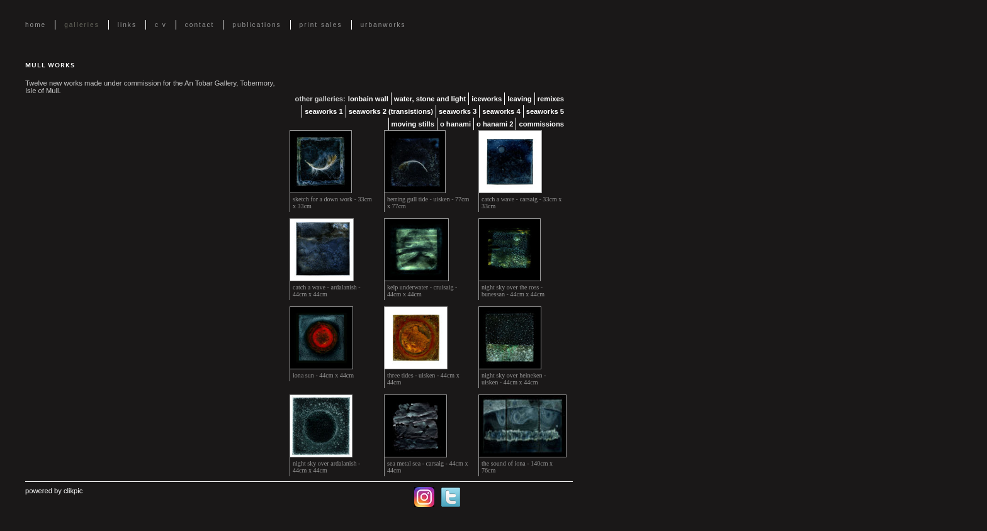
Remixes (551, 99)
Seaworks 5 (545, 111)
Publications (256, 24)
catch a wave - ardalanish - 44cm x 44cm (327, 291)
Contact (200, 24)
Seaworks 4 (501, 111)
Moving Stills (413, 124)
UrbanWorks (383, 24)
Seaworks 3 (458, 111)
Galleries (81, 24)
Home (35, 24)
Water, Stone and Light (430, 99)
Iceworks (486, 99)
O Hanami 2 (495, 124)
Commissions (541, 124)
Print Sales (321, 24)
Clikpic (73, 491)
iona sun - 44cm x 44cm (323, 375)
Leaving (519, 99)
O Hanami (455, 124)
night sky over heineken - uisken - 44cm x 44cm (514, 379)
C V (161, 24)
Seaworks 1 (323, 111)
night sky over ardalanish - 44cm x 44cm (326, 467)
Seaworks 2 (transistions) (391, 111)
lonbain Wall (368, 99)
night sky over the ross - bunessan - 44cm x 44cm (513, 291)
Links (127, 24)
